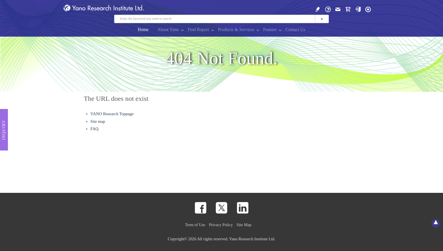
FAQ (94, 128)
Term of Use (195, 224)
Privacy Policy (221, 224)
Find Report (198, 29)
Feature (269, 29)
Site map (97, 121)
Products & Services (236, 29)
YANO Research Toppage (112, 114)
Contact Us (295, 29)
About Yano (168, 29)
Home (143, 29)
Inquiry (4, 130)
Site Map (244, 224)
